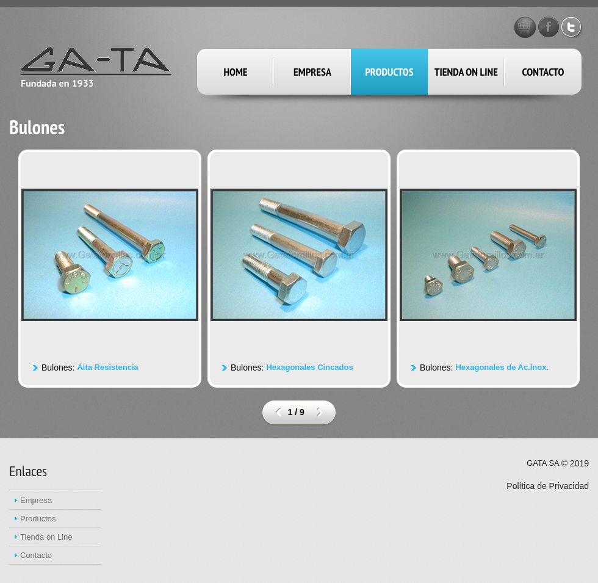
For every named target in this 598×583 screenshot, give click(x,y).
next (320, 412)
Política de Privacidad (547, 486)
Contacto (543, 72)
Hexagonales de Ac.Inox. (502, 367)
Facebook (549, 27)
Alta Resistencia (107, 367)
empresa (312, 72)
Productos (38, 518)
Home (235, 72)
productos (389, 72)
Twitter (572, 27)
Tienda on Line (466, 72)
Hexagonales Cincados (309, 367)
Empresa (36, 500)
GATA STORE (525, 27)
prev (278, 412)
